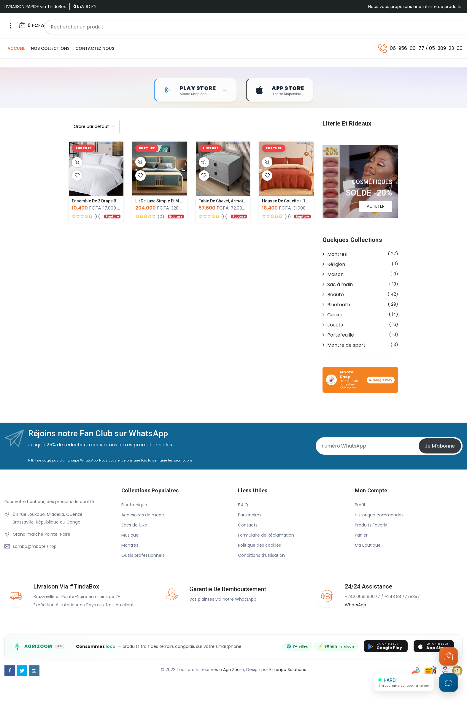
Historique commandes (379, 515)
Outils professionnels (142, 555)
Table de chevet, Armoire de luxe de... (235, 201)
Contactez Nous (94, 48)
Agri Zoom (233, 670)
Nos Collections (50, 48)
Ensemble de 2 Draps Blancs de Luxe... (109, 201)
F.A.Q (243, 505)
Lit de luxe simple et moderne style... (171, 201)
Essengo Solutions (287, 670)
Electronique (134, 505)
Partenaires (249, 515)
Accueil (16, 48)
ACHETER (376, 207)
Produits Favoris (371, 525)
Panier (361, 535)
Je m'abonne (440, 446)
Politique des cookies (259, 545)
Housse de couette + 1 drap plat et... (297, 201)
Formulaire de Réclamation (266, 535)
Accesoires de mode (142, 515)
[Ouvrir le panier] (448, 656)
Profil (360, 505)
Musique (130, 535)
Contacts (248, 525)
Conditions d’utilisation (261, 555)
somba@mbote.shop (35, 547)
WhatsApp (355, 605)
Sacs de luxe (134, 525)
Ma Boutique (368, 545)
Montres (129, 545)
